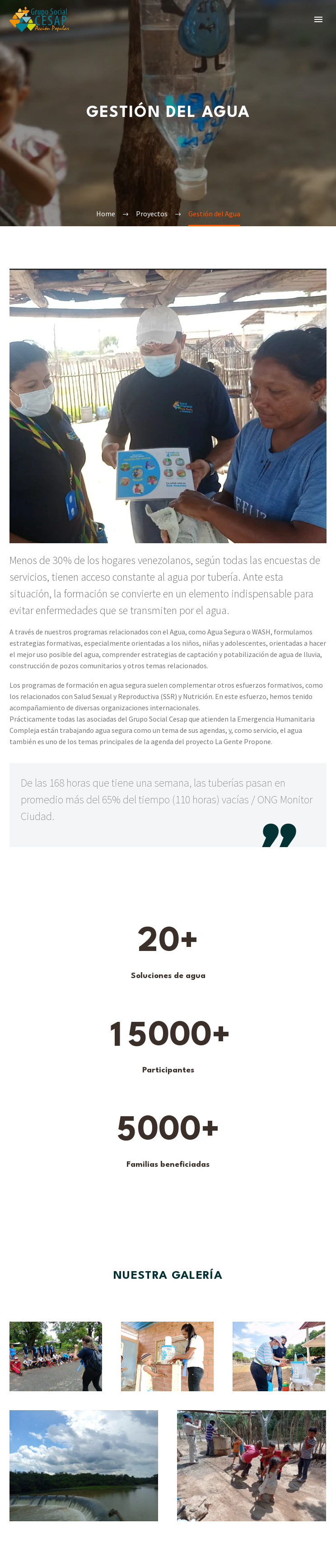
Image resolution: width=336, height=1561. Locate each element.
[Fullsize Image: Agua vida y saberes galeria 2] (167, 1359)
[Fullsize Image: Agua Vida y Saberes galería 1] (55, 1359)
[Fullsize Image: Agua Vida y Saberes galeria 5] (83, 1469)
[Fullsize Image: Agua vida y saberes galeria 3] (251, 1469)
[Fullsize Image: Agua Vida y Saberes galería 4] (279, 1359)
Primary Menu (318, 19)
